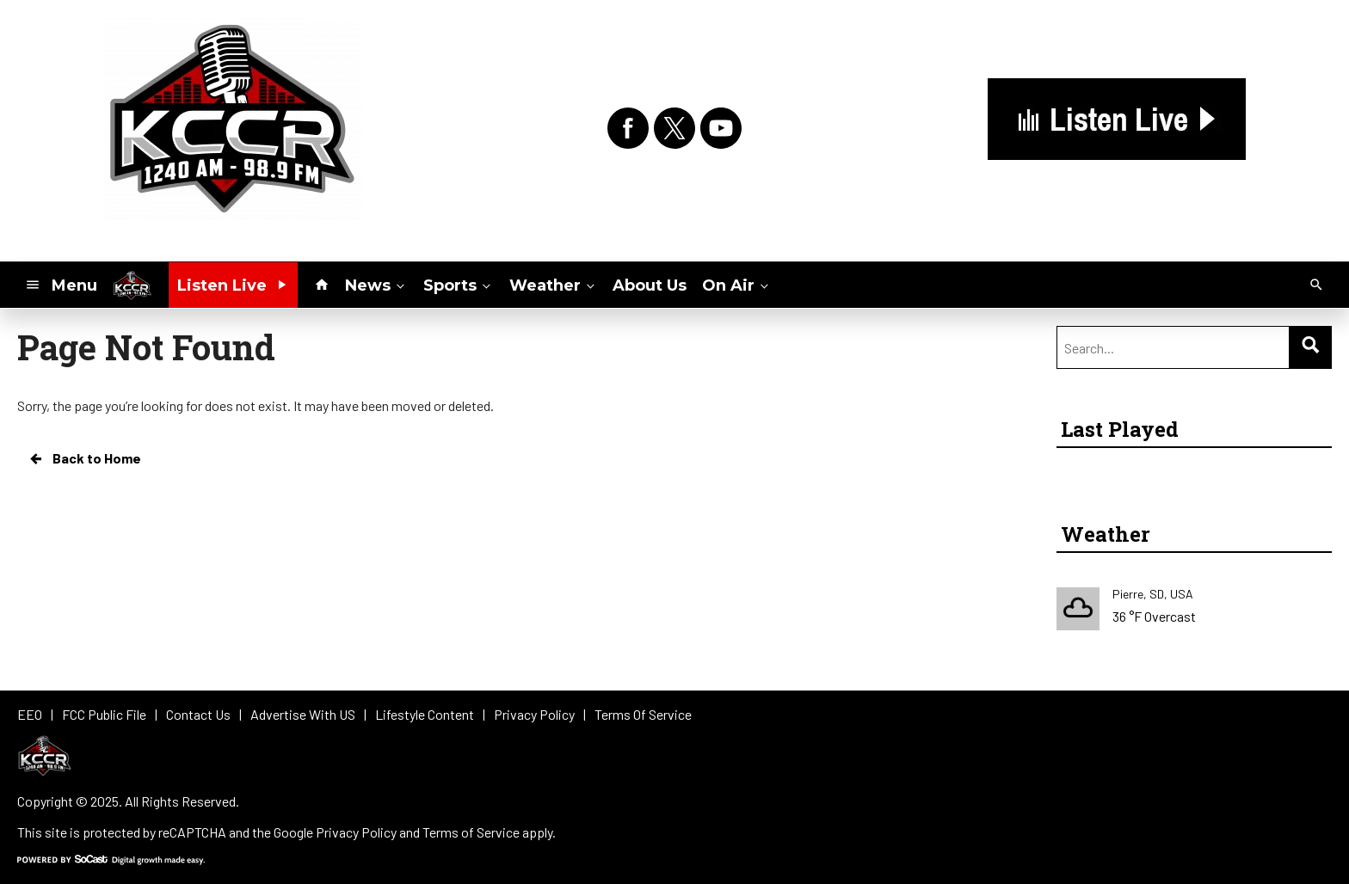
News (376, 284)
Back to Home (84, 458)
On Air (737, 284)
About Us (650, 285)
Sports (458, 284)
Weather (553, 284)
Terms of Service (471, 832)
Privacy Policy (356, 832)
